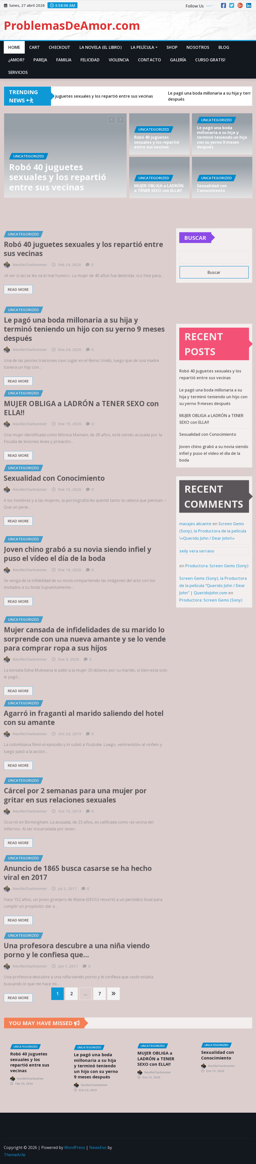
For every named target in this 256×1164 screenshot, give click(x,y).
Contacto (149, 60)
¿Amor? (16, 60)
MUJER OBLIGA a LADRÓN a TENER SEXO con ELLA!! (159, 187)
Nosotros (197, 47)
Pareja (40, 60)
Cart (34, 47)
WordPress (74, 1147)
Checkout (59, 47)
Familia (64, 60)
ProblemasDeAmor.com (72, 25)
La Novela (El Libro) (101, 47)
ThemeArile (15, 1154)
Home (14, 47)
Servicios (18, 72)
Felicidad (90, 60)
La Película (144, 47)
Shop (172, 47)
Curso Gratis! (210, 60)
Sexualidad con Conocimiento (214, 187)
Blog (224, 47)
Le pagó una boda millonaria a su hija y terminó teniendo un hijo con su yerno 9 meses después (222, 137)
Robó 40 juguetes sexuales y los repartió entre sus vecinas (59, 173)
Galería (178, 60)
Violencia (119, 60)
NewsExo (97, 1147)
